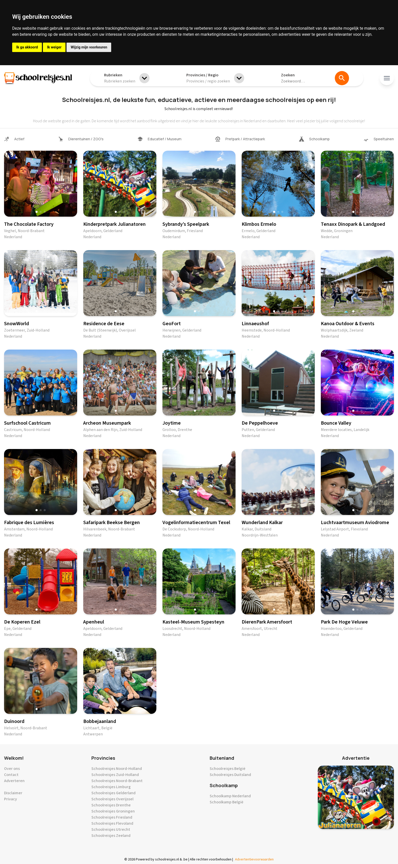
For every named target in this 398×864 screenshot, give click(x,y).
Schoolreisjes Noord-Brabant (117, 781)
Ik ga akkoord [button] (27, 47)
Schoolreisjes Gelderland (113, 793)
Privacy (10, 799)
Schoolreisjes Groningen (113, 811)
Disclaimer (13, 793)
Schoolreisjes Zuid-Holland (115, 774)
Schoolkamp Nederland (230, 796)
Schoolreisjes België (227, 768)
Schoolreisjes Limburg (111, 787)
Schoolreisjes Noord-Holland (116, 768)
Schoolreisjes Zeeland (110, 835)
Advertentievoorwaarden (254, 859)
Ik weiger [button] (54, 47)
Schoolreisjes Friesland (111, 817)
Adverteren (14, 781)
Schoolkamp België (226, 802)
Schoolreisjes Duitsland (230, 774)
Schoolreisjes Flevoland (112, 823)
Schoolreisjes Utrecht (110, 829)
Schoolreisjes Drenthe (111, 805)
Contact (11, 774)
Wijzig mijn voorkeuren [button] (89, 47)
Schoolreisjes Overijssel (112, 799)
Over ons (12, 768)
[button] (37, 212)
